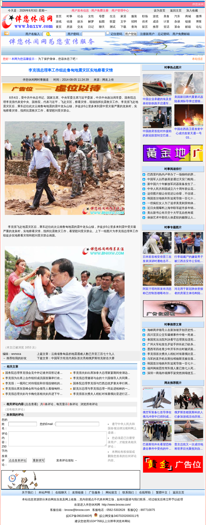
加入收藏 (192, 10)
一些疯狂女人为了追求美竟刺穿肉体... (171, 203)
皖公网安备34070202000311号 (119, 516)
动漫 (69, 21)
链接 (188, 21)
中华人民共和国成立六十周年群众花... (171, 188)
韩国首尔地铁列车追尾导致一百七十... (171, 198)
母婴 (102, 16)
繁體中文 (161, 492)
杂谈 (177, 21)
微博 (199, 16)
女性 (91, 16)
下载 (123, 26)
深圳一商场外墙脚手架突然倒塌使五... (171, 373)
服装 (134, 16)
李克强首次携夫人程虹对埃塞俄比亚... (171, 354)
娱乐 (80, 21)
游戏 (59, 21)
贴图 (102, 21)
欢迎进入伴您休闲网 (87, 504)
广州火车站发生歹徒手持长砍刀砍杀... (171, 344)
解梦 (91, 21)
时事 (69, 16)
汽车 (177, 16)
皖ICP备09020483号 (79, 516)
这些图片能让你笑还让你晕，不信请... (171, 193)
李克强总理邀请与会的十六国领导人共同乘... (101, 378)
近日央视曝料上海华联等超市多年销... (171, 208)
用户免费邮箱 (181, 34)
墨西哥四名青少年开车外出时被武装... (171, 349)
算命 (177, 26)
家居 (123, 16)
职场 (145, 16)
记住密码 (116, 34)
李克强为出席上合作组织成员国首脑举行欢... (33, 378)
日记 (91, 26)
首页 (59, 16)
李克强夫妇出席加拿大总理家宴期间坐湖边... (101, 372)
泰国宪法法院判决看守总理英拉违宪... (171, 339)
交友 (80, 26)
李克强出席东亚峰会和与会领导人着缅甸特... (33, 388)
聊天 (102, 26)
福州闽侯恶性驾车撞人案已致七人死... (171, 368)
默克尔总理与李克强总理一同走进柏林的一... (101, 388)
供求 (145, 21)
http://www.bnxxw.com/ (116, 504)
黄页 (59, 26)
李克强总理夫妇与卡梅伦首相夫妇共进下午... (33, 394)
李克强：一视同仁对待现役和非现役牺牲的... (33, 383)
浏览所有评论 (89, 404)
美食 (166, 16)
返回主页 (176, 10)
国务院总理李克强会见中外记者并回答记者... (33, 372)
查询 (134, 26)
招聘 (134, 21)
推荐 (156, 26)
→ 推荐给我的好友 (14, 358)
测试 (112, 26)
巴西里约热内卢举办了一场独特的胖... (171, 174)
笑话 (166, 26)
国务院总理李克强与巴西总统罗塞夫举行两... (101, 383)
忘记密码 (163, 34)
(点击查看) (22, 404)
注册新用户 (147, 34)
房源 (69, 26)
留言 (145, 26)
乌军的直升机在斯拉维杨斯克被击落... (171, 358)
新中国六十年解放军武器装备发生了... (171, 184)
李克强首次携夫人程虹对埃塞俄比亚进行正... (101, 394)
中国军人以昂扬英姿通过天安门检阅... (171, 179)
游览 (156, 16)
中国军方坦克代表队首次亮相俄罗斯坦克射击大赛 (82, 358)
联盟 (112, 21)
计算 (166, 21)
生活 (112, 16)
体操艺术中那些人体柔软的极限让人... (171, 217)
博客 (199, 21)
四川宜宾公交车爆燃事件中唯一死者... (171, 334)
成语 (156, 21)
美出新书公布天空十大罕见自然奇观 (170, 212)
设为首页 (159, 10)
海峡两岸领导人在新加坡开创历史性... (171, 330)
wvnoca (16, 354)
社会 (80, 16)
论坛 (199, 26)
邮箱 (188, 26)
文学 (123, 21)
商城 (188, 16)
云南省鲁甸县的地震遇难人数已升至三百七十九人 (82, 354)
